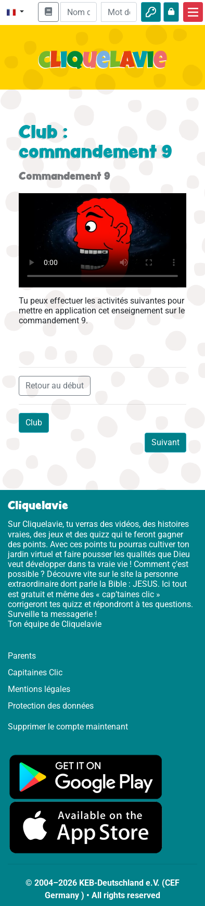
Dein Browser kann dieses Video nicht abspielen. (102, 240)
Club (33, 422)
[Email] (78, 12)
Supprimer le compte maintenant (68, 727)
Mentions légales (39, 689)
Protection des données (51, 706)
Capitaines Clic (35, 672)
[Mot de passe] (119, 12)
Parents (22, 656)
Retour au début (54, 386)
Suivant (165, 442)
